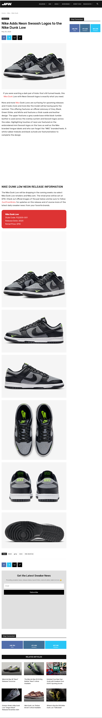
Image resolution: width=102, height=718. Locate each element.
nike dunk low (29, 554)
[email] (34, 586)
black (10, 554)
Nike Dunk (15, 13)
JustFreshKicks (9, 202)
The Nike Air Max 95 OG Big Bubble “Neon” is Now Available (33, 681)
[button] (97, 4)
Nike (8, 13)
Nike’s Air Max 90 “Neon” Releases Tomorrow (10, 680)
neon (20, 554)
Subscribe (34, 592)
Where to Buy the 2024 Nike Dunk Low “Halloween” (56, 706)
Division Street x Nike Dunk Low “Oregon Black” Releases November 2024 (11, 708)
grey (15, 554)
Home (4, 13)
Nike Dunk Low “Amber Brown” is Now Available (32, 706)
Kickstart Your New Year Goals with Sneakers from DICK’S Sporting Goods (55, 681)
